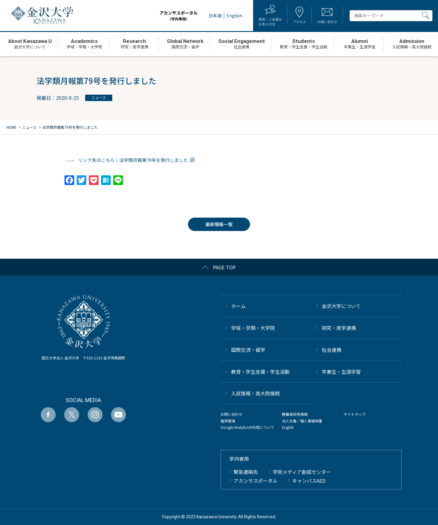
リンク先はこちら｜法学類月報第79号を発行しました (133, 160)
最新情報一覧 (219, 224)
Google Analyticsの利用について (247, 427)
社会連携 (331, 349)
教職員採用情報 (295, 414)
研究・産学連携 (339, 327)
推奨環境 (228, 420)
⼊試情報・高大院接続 (255, 393)
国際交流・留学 (248, 349)
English (288, 427)
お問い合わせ (231, 414)
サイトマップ (355, 414)
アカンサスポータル (173, 16)
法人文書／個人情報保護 (302, 420)
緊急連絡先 (246, 471)
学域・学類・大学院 (253, 327)
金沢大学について (341, 306)
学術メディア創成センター (302, 471)
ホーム (238, 306)
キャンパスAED (308, 480)
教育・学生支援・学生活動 (260, 371)
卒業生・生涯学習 (341, 371)
